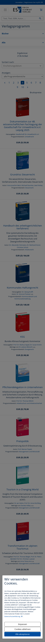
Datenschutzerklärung (12, 616)
